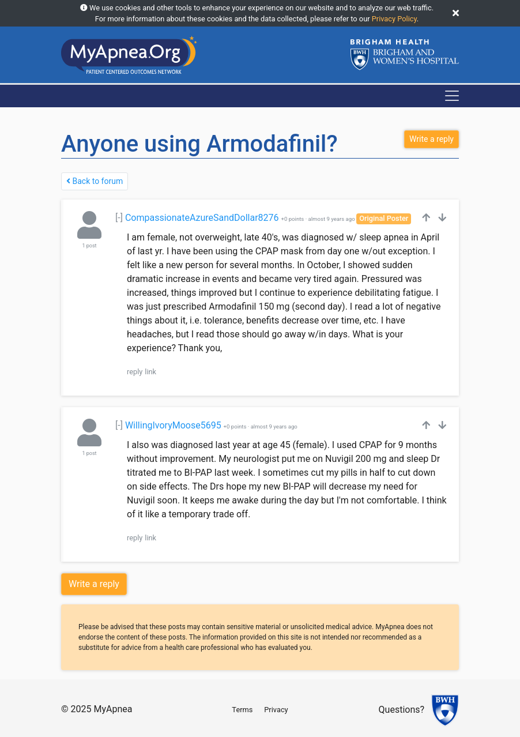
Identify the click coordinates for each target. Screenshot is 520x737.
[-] (119, 217)
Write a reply (94, 583)
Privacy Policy (394, 18)
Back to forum (94, 181)
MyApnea (112, 709)
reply (134, 371)
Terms (242, 709)
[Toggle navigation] (452, 96)
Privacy (276, 709)
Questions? (401, 710)
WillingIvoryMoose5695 (173, 425)
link (150, 371)
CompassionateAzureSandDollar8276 (202, 217)
